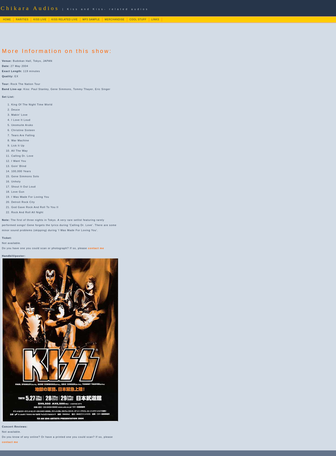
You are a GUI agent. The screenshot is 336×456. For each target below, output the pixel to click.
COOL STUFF (138, 19)
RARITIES (22, 19)
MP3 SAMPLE (91, 19)
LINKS (155, 19)
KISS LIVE (39, 19)
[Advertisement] (86, 33)
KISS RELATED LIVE (64, 19)
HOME (7, 19)
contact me (96, 248)
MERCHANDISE (115, 19)
